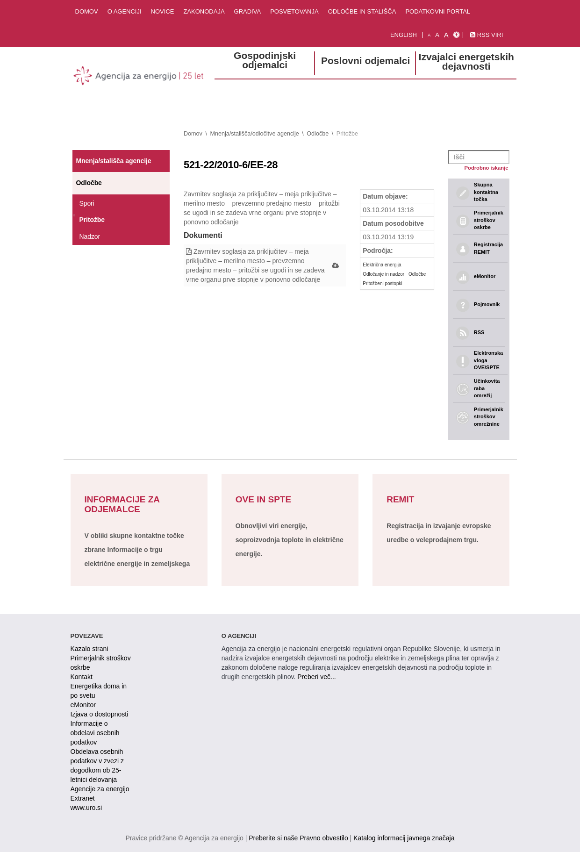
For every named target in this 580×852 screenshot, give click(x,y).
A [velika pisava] (446, 35)
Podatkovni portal (437, 11)
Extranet (83, 798)
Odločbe (318, 133)
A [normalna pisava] (437, 34)
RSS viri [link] (486, 34)
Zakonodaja (203, 11)
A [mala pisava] (429, 35)
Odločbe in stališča (362, 11)
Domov (86, 11)
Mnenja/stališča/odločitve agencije (254, 133)
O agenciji (124, 11)
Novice (162, 11)
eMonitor (83, 705)
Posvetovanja (294, 11)
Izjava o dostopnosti (100, 714)
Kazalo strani (89, 648)
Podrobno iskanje (486, 168)
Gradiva (247, 11)
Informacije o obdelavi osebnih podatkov (95, 733)
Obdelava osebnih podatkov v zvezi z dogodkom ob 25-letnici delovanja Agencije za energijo (100, 770)
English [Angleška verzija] (403, 34)
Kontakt (82, 676)
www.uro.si (86, 807)
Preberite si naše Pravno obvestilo (298, 838)
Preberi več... (316, 676)
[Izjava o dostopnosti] (456, 35)
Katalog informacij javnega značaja (403, 838)
